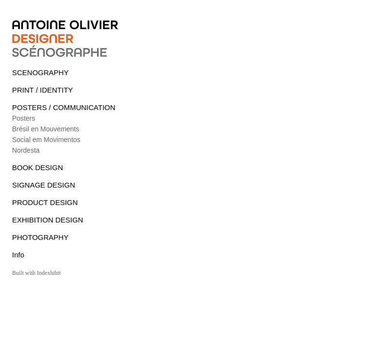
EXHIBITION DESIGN (47, 220)
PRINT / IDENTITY (42, 90)
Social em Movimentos (46, 139)
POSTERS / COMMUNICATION (63, 107)
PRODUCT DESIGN (45, 202)
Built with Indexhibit (36, 273)
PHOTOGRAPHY (40, 237)
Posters (23, 118)
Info (18, 255)
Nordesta (26, 150)
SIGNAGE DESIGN (43, 185)
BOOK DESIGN (37, 167)
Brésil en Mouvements (45, 129)
